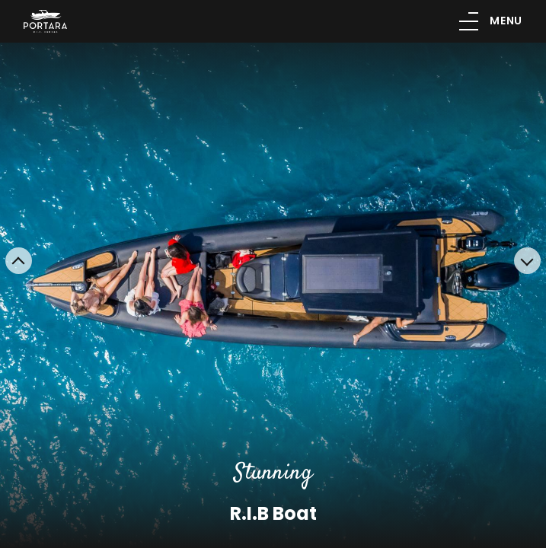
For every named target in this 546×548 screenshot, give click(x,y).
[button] (18, 260)
